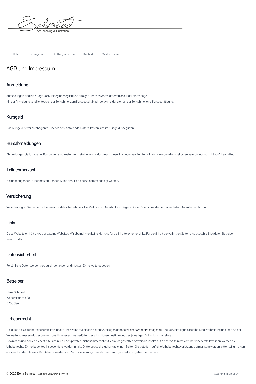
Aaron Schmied (60, 373)
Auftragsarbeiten (64, 54)
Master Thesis (110, 54)
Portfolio (14, 54)
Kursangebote (36, 54)
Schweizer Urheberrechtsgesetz (142, 330)
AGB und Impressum (226, 374)
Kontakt (88, 54)
